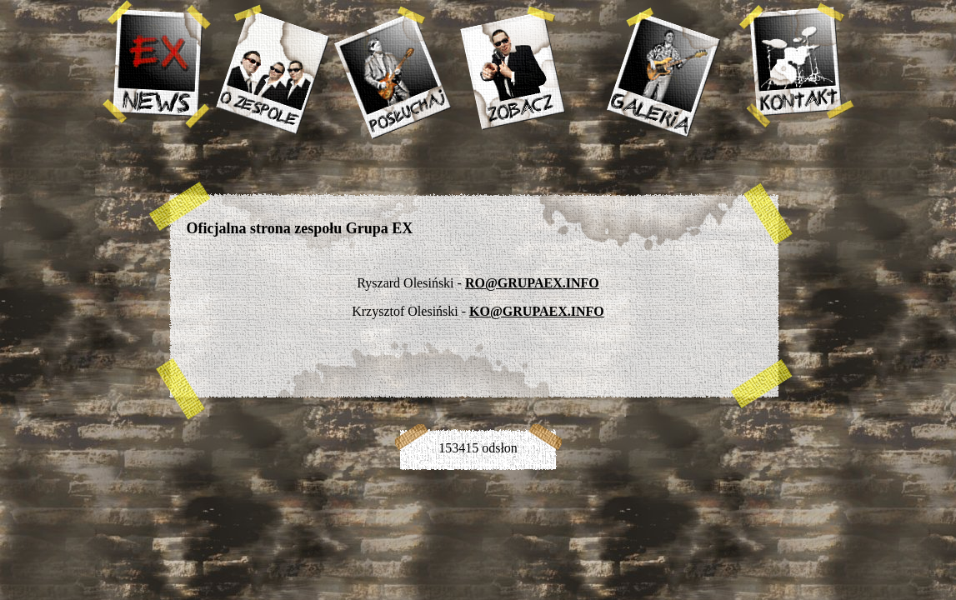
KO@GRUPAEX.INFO (536, 311)
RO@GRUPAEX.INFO (532, 283)
